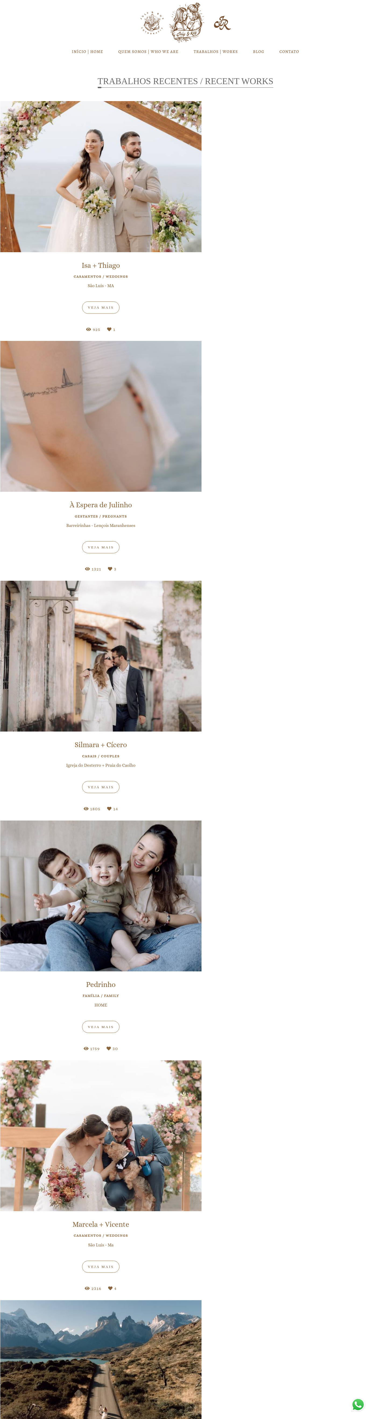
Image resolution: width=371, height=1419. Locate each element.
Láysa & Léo (185, 857)
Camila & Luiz (293, 874)
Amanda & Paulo (78, 882)
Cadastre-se (186, 1211)
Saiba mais (96, 1385)
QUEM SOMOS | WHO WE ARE (148, 51)
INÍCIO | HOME (87, 51)
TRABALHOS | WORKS (216, 51)
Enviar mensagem (292, 1360)
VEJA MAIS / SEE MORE (185, 1125)
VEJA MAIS (185, 666)
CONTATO (289, 51)
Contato (287, 1400)
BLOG (258, 51)
